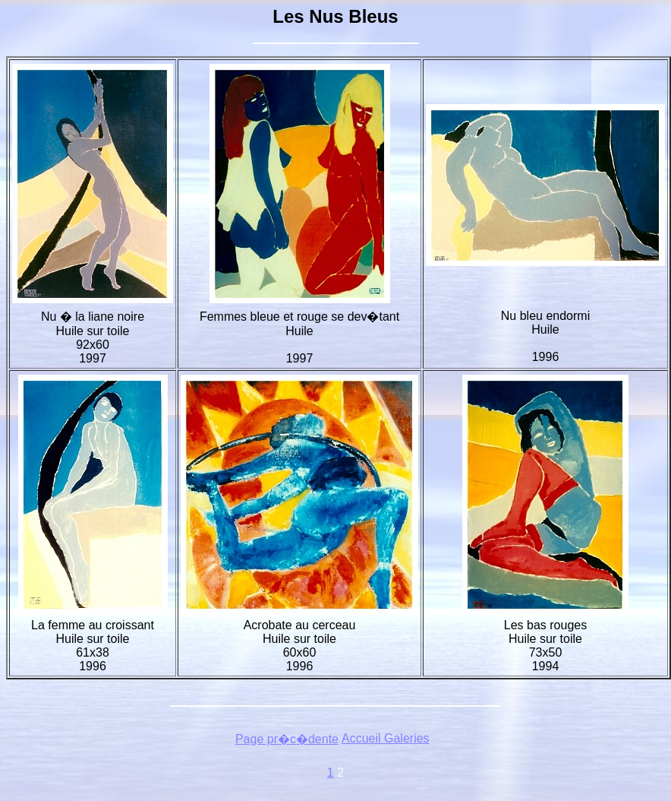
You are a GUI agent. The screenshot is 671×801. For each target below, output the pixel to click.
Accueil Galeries (386, 738)
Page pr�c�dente (287, 739)
